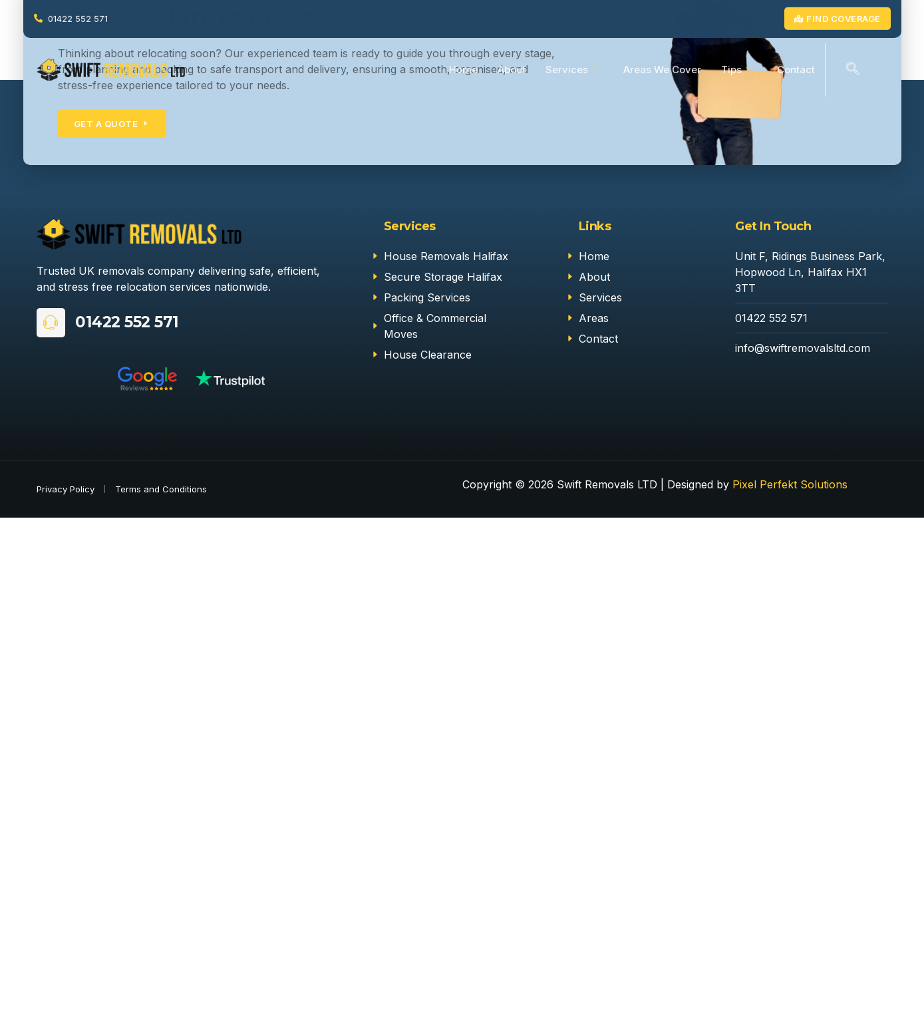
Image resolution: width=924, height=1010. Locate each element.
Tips (737, 70)
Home (463, 69)
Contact (796, 69)
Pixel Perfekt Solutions (789, 484)
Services (572, 70)
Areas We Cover (662, 69)
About (512, 69)
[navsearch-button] (853, 70)
